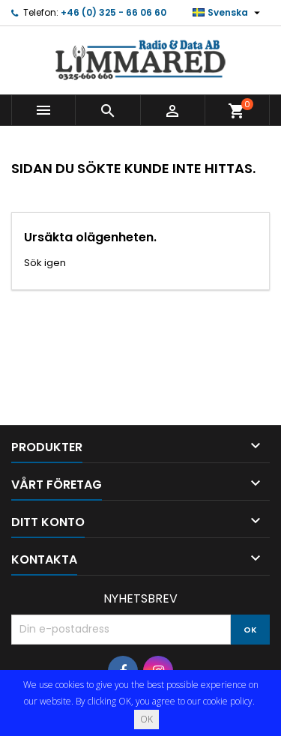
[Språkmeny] (228, 12)
